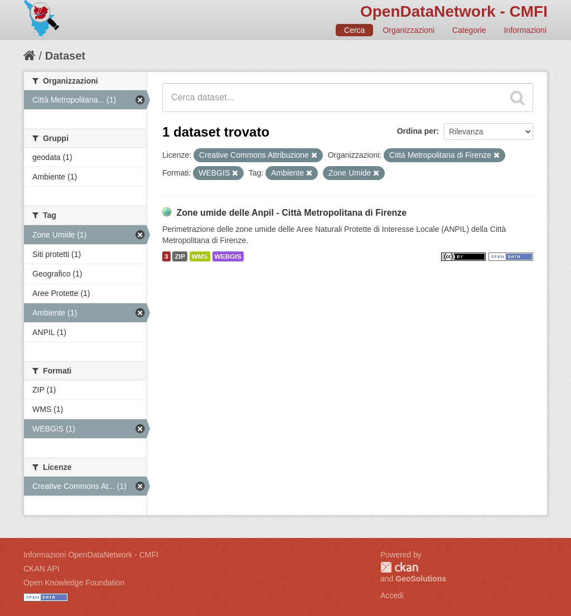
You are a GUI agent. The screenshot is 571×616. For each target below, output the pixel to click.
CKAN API (41, 568)
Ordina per (417, 131)
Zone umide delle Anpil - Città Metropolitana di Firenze (291, 212)
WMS (200, 256)
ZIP (180, 256)
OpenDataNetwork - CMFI (454, 11)
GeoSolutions (420, 578)
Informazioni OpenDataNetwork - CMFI (90, 554)
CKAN (399, 567)
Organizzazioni (408, 30)
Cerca (354, 30)
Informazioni (525, 30)
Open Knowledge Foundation (73, 582)
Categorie (469, 30)
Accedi (392, 595)
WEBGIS (228, 256)
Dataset (65, 56)
